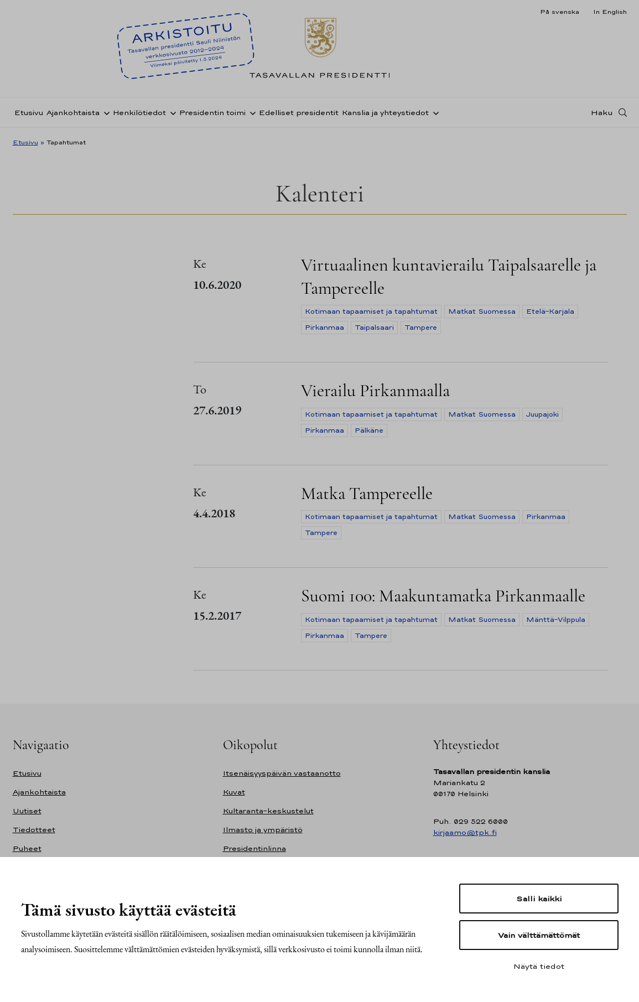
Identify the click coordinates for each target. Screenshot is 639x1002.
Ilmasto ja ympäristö (263, 829)
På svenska (559, 11)
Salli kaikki (539, 899)
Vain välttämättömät (539, 935)
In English (610, 11)
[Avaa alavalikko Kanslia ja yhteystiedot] (434, 112)
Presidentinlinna (254, 848)
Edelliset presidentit (299, 112)
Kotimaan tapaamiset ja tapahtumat (371, 311)
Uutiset (27, 811)
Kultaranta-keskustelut (268, 811)
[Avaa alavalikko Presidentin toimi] (251, 112)
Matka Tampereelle (367, 493)
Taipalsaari (374, 327)
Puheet (27, 848)
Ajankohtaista (73, 112)
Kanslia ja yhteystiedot (385, 112)
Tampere (420, 327)
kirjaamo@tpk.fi (465, 832)
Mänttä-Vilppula (555, 619)
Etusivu (28, 112)
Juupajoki (542, 414)
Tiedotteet (34, 829)
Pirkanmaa (324, 327)
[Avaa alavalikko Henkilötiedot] (171, 112)
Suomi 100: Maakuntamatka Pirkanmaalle (443, 595)
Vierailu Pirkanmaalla (375, 390)
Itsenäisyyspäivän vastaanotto (282, 773)
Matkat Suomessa (482, 311)
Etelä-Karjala (550, 311)
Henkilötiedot (139, 112)
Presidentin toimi (212, 112)
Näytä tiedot (538, 966)
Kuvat (234, 792)
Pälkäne (369, 430)
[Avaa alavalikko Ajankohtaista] (105, 112)
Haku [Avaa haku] (602, 112)
